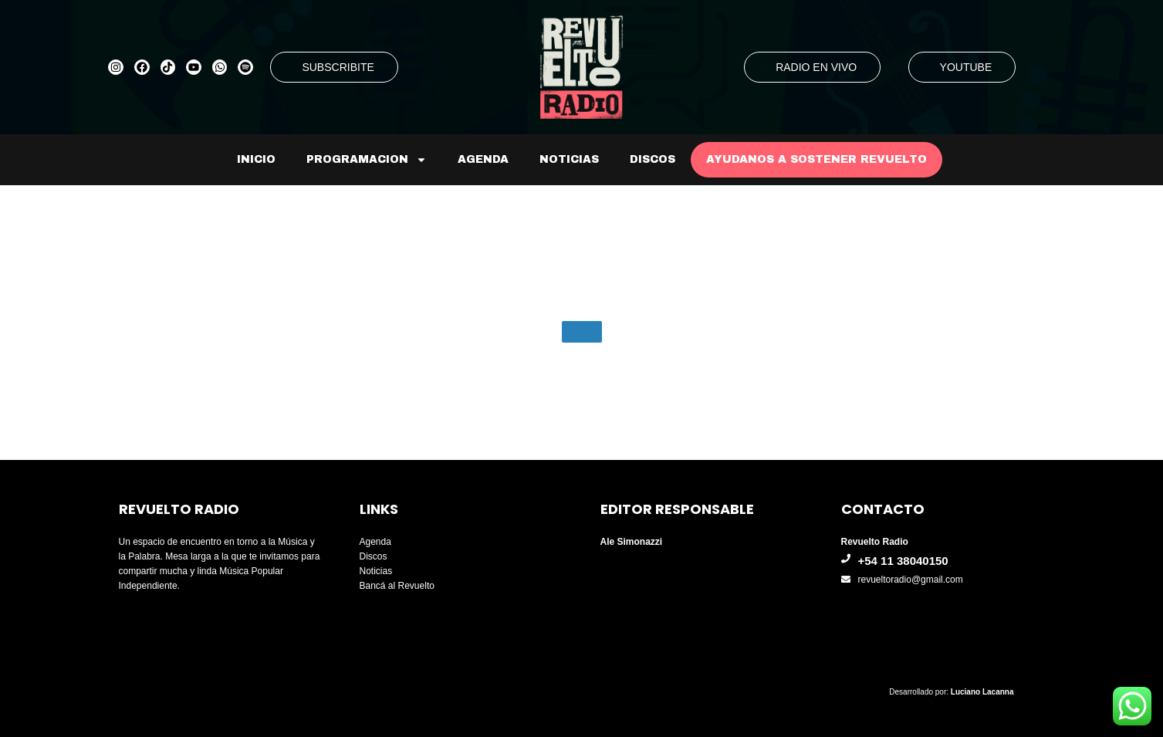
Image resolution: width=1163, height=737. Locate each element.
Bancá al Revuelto (397, 585)
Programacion (366, 160)
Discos (652, 159)
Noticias (569, 159)
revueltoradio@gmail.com (910, 579)
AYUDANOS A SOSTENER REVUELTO (816, 159)
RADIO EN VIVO (816, 67)
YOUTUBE (966, 67)
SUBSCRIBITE (338, 67)
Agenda (483, 159)
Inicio (256, 159)
